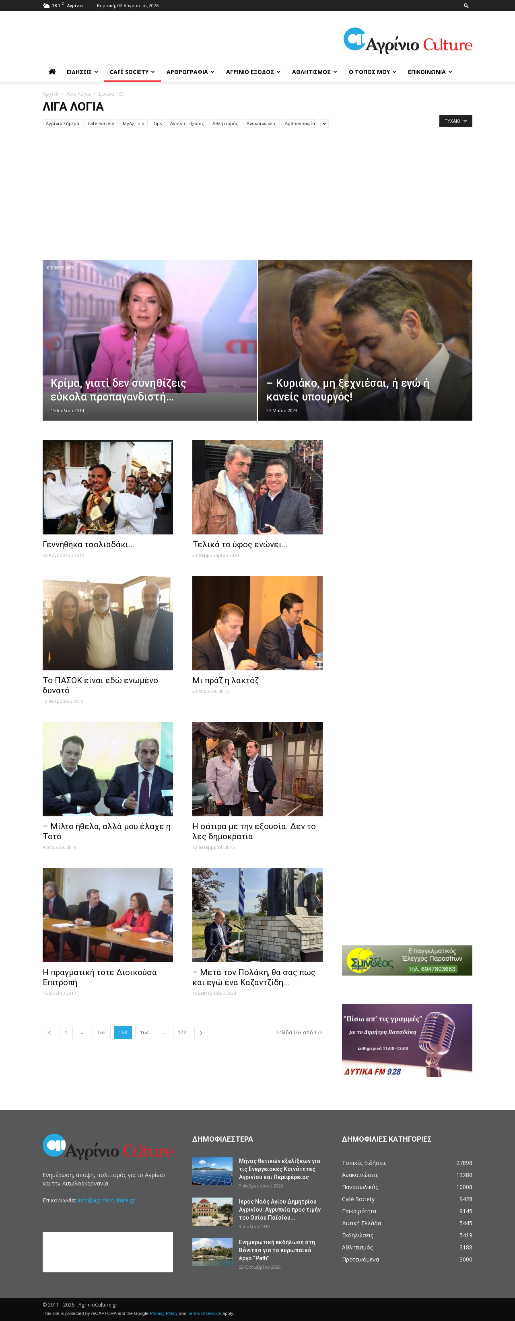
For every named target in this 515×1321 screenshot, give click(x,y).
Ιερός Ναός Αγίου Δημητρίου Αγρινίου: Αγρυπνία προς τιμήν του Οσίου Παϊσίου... (280, 1209)
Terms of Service (204, 1313)
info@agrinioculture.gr (106, 1200)
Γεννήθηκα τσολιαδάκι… (88, 544)
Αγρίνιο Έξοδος (253, 72)
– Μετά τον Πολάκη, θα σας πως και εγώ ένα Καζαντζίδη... (253, 977)
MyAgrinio (133, 123)
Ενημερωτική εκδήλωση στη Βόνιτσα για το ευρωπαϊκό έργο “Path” (277, 1250)
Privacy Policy (164, 1313)
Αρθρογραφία (190, 72)
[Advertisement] (257, 200)
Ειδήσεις (82, 72)
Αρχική (51, 93)
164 (144, 1032)
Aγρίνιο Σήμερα (62, 123)
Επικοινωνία (430, 72)
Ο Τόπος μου (372, 72)
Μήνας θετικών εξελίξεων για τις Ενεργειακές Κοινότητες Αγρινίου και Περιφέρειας (279, 1169)
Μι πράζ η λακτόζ (225, 680)
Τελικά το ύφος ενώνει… (239, 544)
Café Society (132, 72)
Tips (157, 123)
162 (101, 1032)
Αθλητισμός (314, 72)
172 (182, 1032)
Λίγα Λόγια (78, 93)
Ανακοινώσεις (261, 123)
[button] (466, 5)
